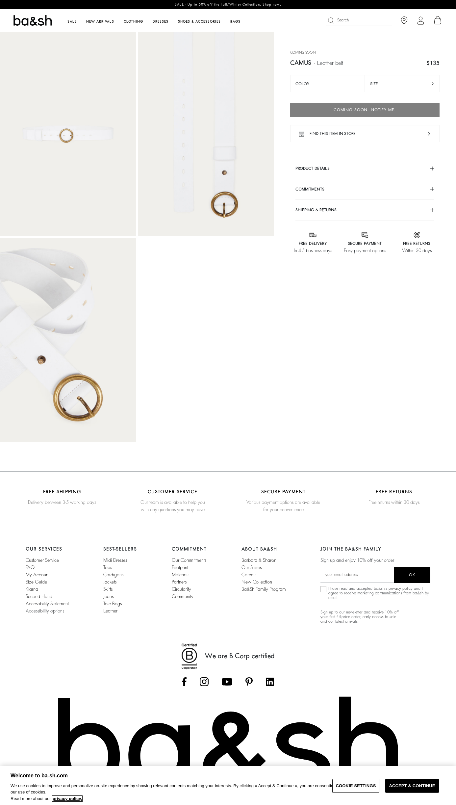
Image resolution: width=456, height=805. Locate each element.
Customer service (42, 560)
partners (179, 582)
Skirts (108, 589)
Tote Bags (112, 603)
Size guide (36, 582)
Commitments (309, 189)
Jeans (108, 596)
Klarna (32, 589)
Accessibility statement (47, 603)
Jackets (109, 582)
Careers (248, 574)
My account (37, 574)
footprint (180, 567)
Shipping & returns (316, 210)
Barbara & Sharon (258, 560)
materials (180, 574)
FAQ (30, 567)
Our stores (251, 567)
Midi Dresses (115, 560)
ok (412, 575)
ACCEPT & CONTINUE (412, 785)
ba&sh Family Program (263, 589)
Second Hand (39, 596)
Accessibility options (45, 611)
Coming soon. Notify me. (365, 110)
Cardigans (113, 574)
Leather (110, 611)
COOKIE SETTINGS (356, 785)
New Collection (256, 582)
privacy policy (401, 588)
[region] (228, 785)
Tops (107, 567)
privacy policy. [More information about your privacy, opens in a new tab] (67, 798)
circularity (181, 589)
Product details (312, 168)
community (182, 596)
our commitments (189, 560)
